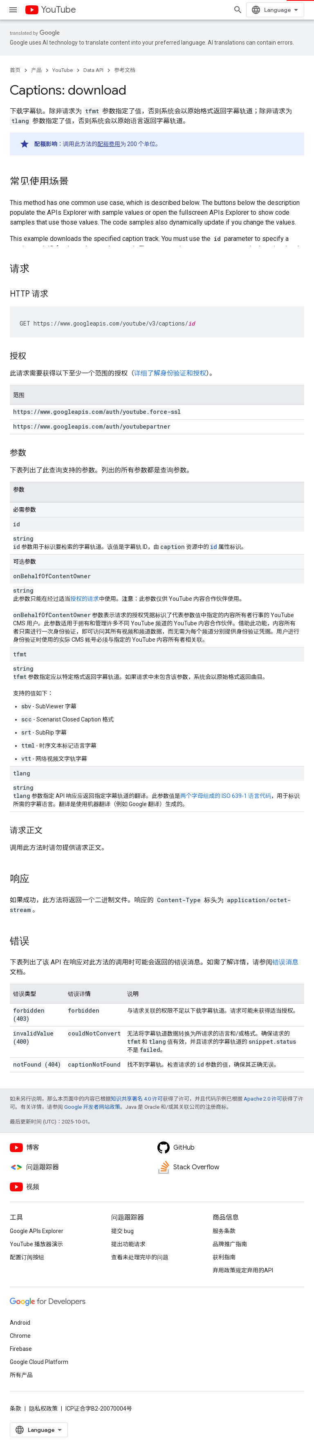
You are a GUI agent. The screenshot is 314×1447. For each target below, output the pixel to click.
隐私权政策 (43, 1408)
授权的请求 (84, 598)
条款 (15, 1408)
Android (20, 1322)
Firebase (21, 1349)
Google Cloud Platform (39, 1362)
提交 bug (122, 1231)
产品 (36, 70)
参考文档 (124, 70)
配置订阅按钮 (27, 1257)
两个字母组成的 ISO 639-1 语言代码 (225, 796)
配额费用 (108, 144)
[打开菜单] (13, 10)
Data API (93, 70)
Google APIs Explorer (36, 1231)
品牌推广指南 (230, 1244)
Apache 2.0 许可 (263, 1099)
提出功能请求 (128, 1244)
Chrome (20, 1335)
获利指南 (224, 1257)
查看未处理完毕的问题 (139, 1257)
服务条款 (224, 1231)
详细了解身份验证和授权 (170, 373)
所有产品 (21, 1375)
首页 (15, 70)
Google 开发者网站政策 (92, 1107)
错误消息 (285, 962)
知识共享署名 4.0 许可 (137, 1099)
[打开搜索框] (238, 10)
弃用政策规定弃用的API (243, 1270)
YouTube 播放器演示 (36, 1244)
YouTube (58, 9)
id (213, 546)
